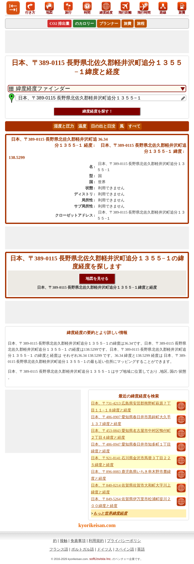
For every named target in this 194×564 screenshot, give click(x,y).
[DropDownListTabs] (97, 88)
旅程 (140, 24)
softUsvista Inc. (100, 559)
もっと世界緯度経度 (110, 513)
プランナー (108, 24)
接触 (63, 540)
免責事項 (78, 540)
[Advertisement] (97, 41)
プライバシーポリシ (124, 540)
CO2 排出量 (59, 24)
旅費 (127, 24)
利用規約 (96, 540)
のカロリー (84, 24)
